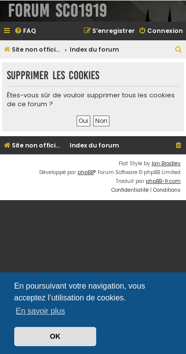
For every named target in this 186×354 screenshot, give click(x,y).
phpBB (86, 172)
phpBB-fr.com (163, 181)
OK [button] (55, 336)
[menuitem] (25, 31)
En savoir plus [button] (40, 311)
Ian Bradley (166, 163)
